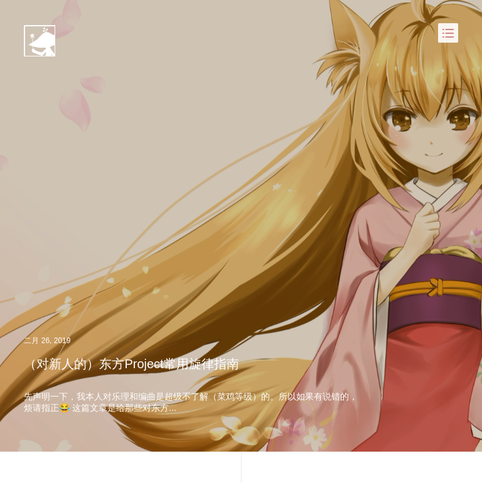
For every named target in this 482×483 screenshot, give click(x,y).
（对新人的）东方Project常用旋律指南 (131, 364)
